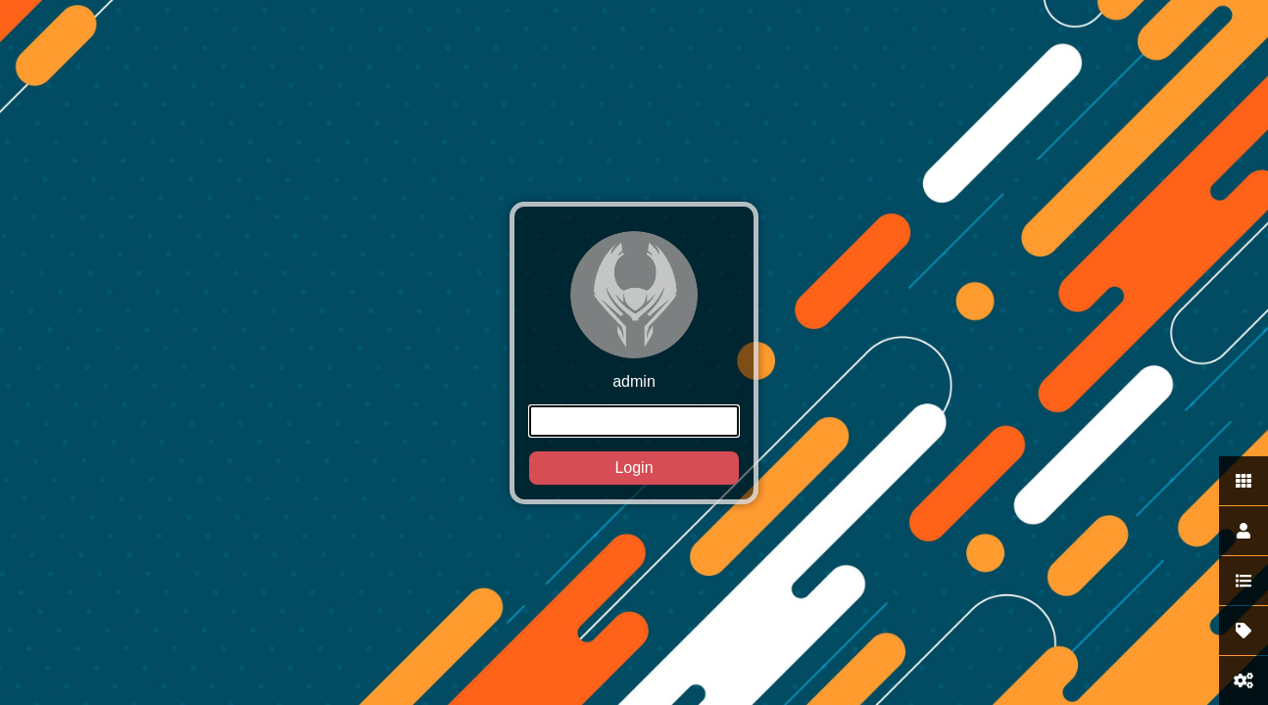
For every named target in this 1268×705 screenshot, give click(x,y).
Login (633, 467)
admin (634, 358)
